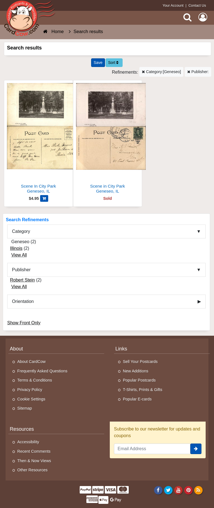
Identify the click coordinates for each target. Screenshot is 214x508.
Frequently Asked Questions (42, 371)
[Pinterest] (188, 490)
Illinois (16, 248)
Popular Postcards (139, 380)
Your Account (173, 5)
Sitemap (24, 408)
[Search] (187, 17)
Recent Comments (33, 451)
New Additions (135, 371)
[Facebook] (158, 490)
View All (19, 255)
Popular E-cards (137, 399)
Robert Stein (22, 280)
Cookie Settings (31, 399)
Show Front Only (23, 322)
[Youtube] (178, 490)
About (16, 349)
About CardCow (31, 361)
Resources (22, 429)
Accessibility (28, 442)
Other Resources (32, 470)
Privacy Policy (29, 389)
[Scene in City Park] (107, 139)
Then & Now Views (34, 461)
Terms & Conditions (34, 380)
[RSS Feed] (198, 490)
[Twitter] (168, 490)
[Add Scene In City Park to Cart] (44, 198)
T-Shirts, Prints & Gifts (142, 389)
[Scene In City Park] (38, 139)
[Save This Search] (98, 62)
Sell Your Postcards (140, 361)
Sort (113, 62)
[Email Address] (152, 449)
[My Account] (202, 17)
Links (121, 349)
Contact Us (197, 5)
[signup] (195, 449)
